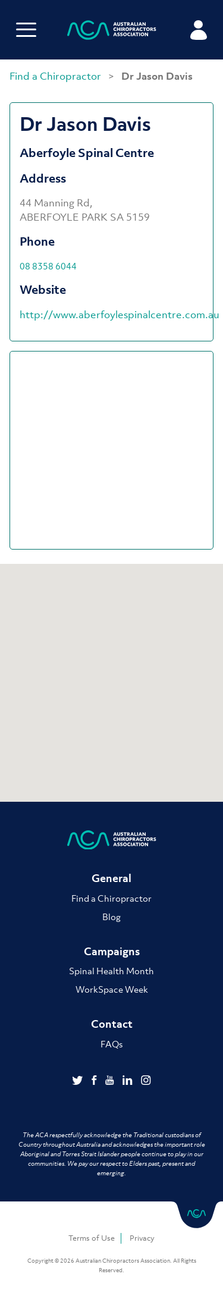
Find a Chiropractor (56, 76)
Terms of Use (91, 1238)
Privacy (142, 1238)
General (111, 878)
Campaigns (112, 951)
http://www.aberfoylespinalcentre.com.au (119, 314)
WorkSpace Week (112, 989)
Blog (111, 917)
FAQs (111, 1044)
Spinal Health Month (111, 971)
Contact (112, 1024)
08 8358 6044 (48, 266)
